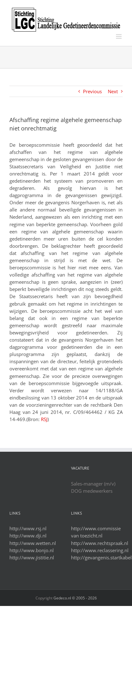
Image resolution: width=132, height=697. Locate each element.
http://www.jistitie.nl (31, 557)
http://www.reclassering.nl (100, 550)
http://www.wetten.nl (32, 543)
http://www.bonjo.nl (31, 550)
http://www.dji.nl (28, 535)
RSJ (44, 419)
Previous (92, 91)
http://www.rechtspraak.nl (99, 543)
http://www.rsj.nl (28, 528)
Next (113, 91)
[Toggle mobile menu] (119, 36)
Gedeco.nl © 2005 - (75, 598)
